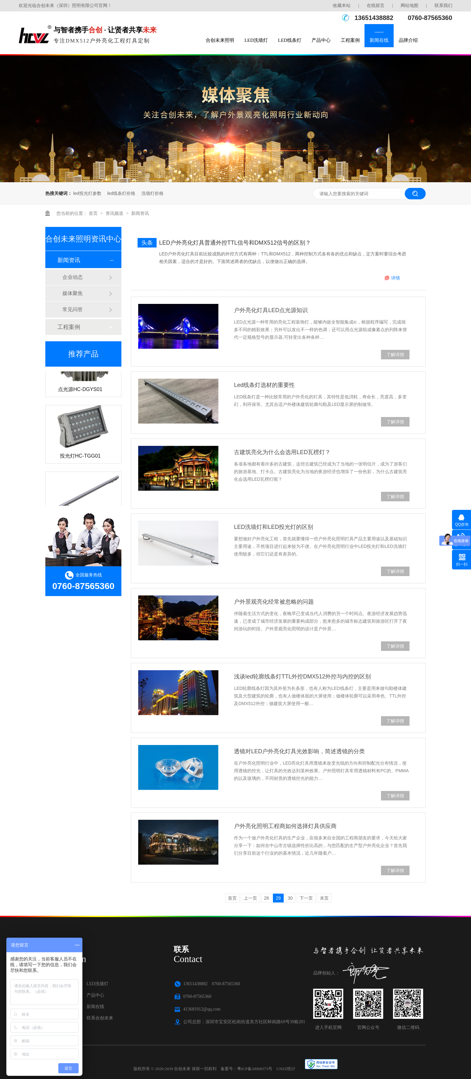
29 (278, 898)
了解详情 (395, 354)
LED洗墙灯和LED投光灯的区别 (273, 527)
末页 (324, 898)
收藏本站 (342, 5)
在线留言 (375, 5)
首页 (94, 213)
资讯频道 (115, 213)
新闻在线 (379, 40)
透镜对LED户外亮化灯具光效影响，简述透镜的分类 (299, 751)
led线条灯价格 (121, 193)
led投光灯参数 (87, 193)
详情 (395, 277)
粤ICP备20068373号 (254, 1068)
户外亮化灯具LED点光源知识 (271, 310)
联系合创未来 (100, 1018)
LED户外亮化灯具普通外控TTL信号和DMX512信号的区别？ (235, 243)
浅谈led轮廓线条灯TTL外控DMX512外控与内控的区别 (302, 676)
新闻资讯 (140, 213)
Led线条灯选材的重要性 (264, 385)
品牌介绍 (408, 40)
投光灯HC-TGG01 (80, 457)
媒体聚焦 (72, 293)
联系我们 (443, 5)
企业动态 (72, 277)
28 (266, 898)
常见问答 (72, 309)
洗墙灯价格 (152, 193)
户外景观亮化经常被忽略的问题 (274, 602)
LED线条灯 (289, 40)
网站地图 (409, 5)
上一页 (250, 898)
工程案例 (350, 40)
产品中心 (321, 40)
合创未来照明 (220, 40)
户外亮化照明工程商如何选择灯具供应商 (285, 826)
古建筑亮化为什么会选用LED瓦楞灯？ (282, 452)
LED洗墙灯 (256, 40)
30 (290, 898)
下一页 (306, 898)
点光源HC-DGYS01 (80, 391)
